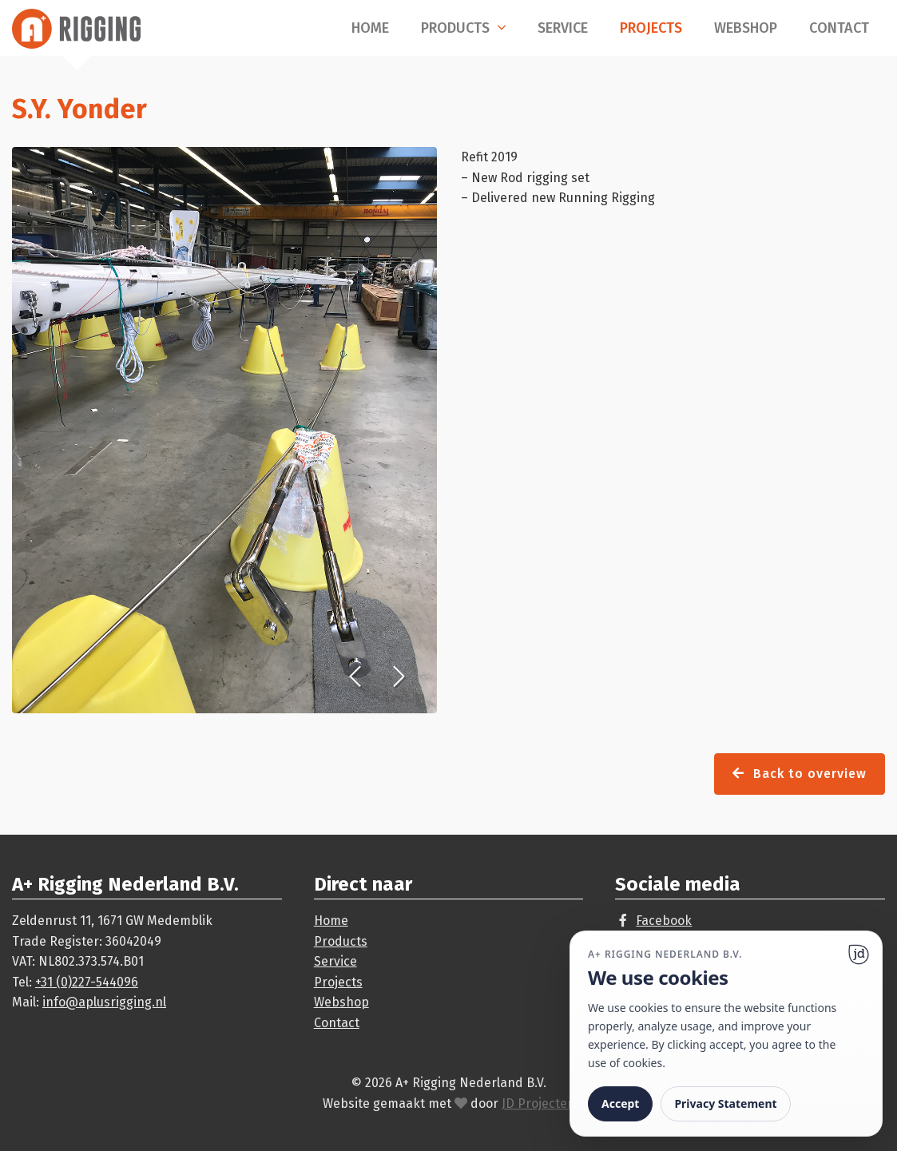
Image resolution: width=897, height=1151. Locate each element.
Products (455, 28)
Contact (839, 28)
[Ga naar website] (858, 954)
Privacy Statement (725, 1103)
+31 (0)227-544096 (86, 982)
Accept (620, 1103)
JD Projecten (538, 1103)
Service (563, 28)
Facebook (664, 920)
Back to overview (799, 773)
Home (370, 28)
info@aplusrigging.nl (104, 1002)
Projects (651, 28)
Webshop (745, 28)
